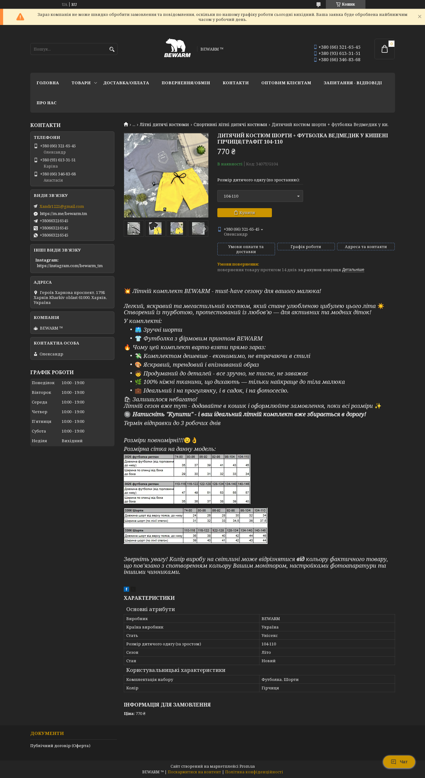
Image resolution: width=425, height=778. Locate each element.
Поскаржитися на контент (194, 772)
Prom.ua (247, 766)
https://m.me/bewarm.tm (63, 213)
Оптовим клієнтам (286, 83)
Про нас (46, 102)
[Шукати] (112, 49)
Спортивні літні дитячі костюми (230, 124)
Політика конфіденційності (254, 772)
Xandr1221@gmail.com (62, 206)
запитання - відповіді (353, 83)
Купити (247, 212)
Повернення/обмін (186, 83)
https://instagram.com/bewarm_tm (70, 265)
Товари (81, 83)
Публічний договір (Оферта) (60, 745)
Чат (399, 762)
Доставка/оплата (126, 83)
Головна (47, 83)
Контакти (236, 83)
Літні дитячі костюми (164, 124)
